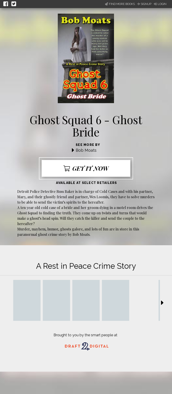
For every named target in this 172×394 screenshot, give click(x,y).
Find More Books (120, 4)
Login (160, 4)
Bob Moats (86, 150)
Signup (144, 4)
